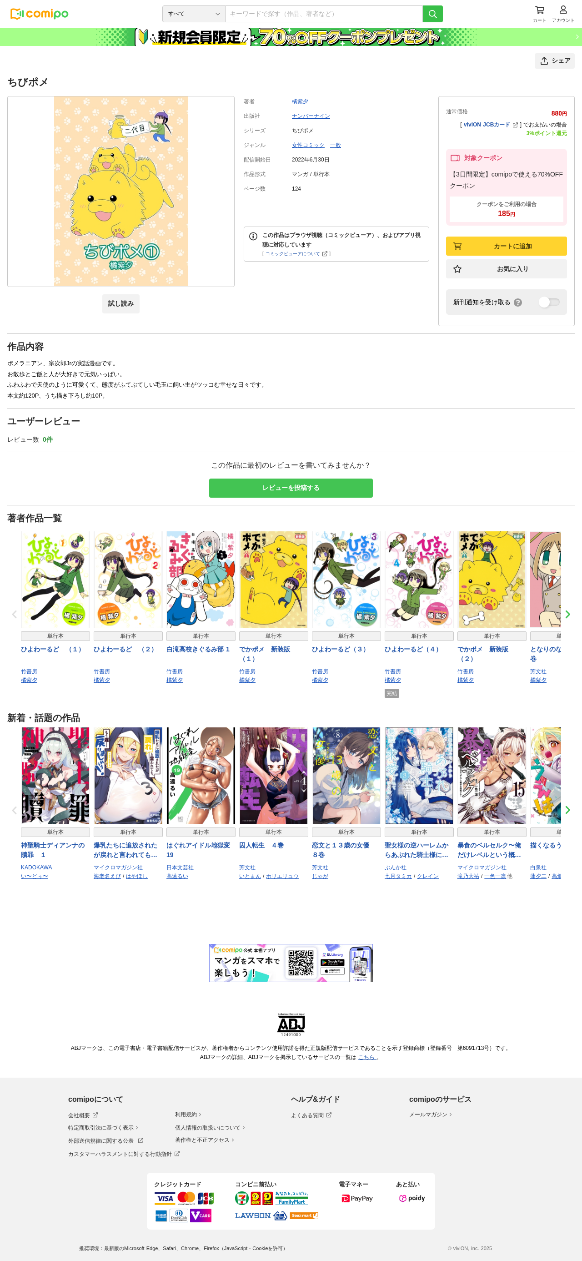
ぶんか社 (395, 867)
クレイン (428, 876)
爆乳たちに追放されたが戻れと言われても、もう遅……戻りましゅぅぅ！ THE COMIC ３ (127, 851)
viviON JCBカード (491, 124)
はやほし (137, 876)
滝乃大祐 (468, 876)
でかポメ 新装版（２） (482, 654)
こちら (367, 1057)
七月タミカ (398, 876)
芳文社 (538, 671)
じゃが (320, 876)
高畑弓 (560, 876)
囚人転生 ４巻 (261, 845)
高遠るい (177, 876)
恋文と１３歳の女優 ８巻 (344, 850)
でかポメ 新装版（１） (264, 654)
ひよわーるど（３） (340, 649)
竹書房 (29, 671)
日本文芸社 (180, 867)
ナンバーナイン (311, 116)
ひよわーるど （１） (53, 649)
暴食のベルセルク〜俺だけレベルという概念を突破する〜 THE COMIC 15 (489, 851)
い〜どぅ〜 (34, 876)
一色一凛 (495, 876)
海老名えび (107, 876)
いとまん (250, 876)
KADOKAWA (36, 867)
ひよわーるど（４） (413, 649)
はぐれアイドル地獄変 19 (198, 850)
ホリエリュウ (282, 876)
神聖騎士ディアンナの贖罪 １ (53, 850)
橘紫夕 (300, 101)
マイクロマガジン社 (118, 867)
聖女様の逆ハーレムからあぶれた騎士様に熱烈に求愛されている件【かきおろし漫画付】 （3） (419, 851)
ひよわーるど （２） (125, 649)
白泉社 (538, 867)
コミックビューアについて (297, 253)
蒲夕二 (538, 876)
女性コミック (308, 145)
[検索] (433, 13)
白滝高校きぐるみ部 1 (198, 649)
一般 (335, 145)
